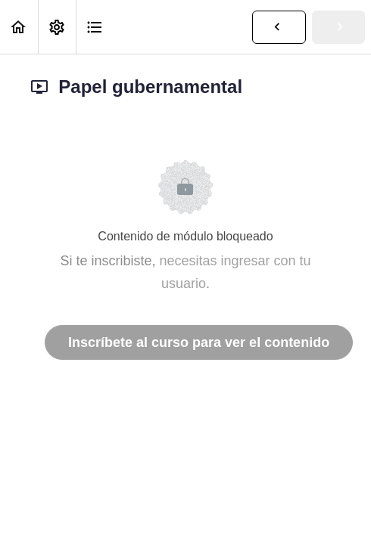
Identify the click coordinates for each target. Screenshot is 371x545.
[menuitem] (57, 27)
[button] (19, 27)
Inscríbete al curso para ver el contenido (198, 342)
